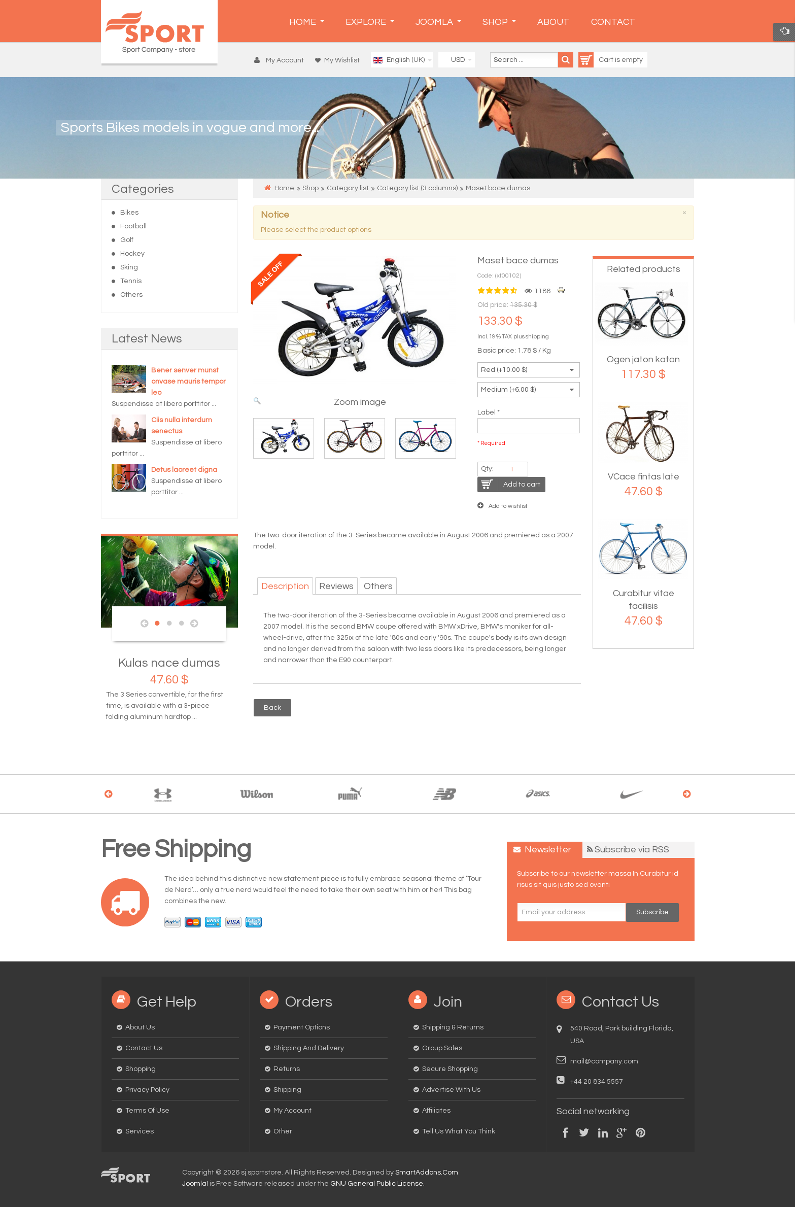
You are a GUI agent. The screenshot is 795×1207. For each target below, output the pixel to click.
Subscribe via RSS (632, 849)
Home (284, 188)
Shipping (287, 1089)
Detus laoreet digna (184, 469)
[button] (281, 60)
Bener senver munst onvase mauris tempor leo (188, 381)
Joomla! (195, 1183)
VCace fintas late (643, 476)
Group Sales (442, 1048)
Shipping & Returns (452, 1027)
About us (140, 1027)
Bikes (129, 212)
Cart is (599, 59)
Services (139, 1131)
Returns (286, 1069)
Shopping (140, 1069)
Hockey (132, 253)
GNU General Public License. (377, 1183)
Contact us (143, 1048)
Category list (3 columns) (417, 188)
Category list (348, 188)
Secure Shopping (450, 1069)
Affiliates (436, 1110)
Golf (126, 240)
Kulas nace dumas (169, 663)
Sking (129, 267)
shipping (537, 336)
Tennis (131, 281)
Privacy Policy (147, 1089)
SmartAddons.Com (426, 1172)
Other (282, 1131)
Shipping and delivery (308, 1048)
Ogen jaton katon (643, 359)
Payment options (301, 1027)
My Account (292, 1110)
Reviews (336, 586)
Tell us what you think (458, 1131)
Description (285, 586)
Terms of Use (147, 1110)
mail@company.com (604, 1061)
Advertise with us (451, 1089)
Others (131, 294)
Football (133, 226)
